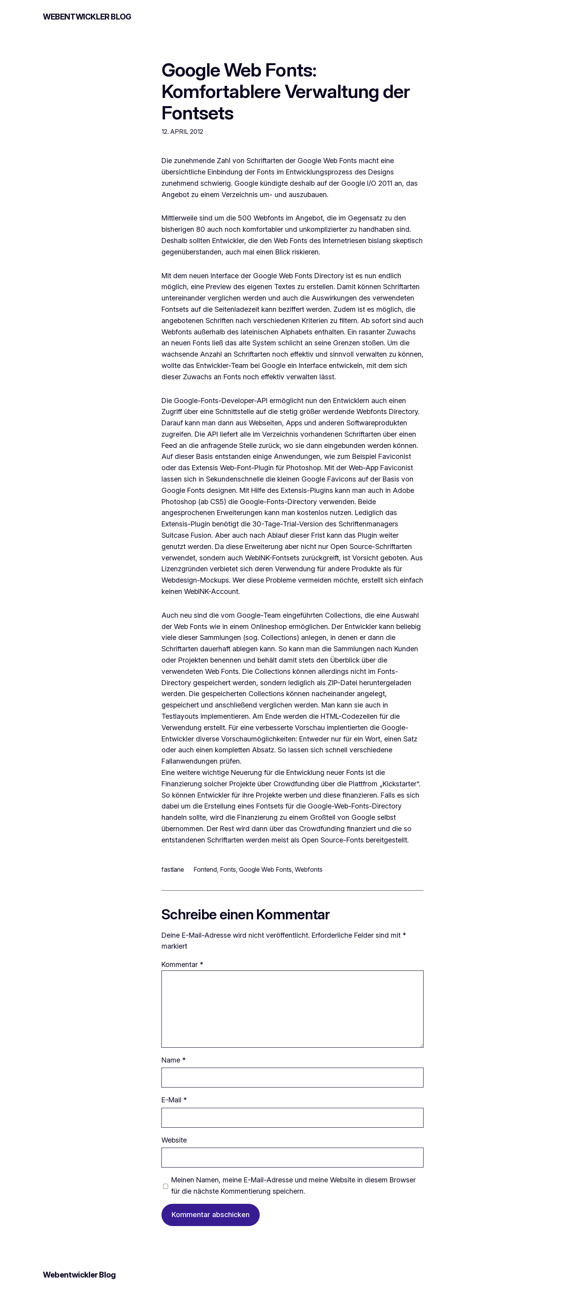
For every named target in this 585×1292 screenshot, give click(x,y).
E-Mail (174, 1100)
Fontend (205, 869)
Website (174, 1140)
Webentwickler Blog (87, 16)
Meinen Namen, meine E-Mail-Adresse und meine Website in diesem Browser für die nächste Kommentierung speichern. (293, 1185)
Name (173, 1060)
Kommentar (182, 964)
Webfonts (309, 869)
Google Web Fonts (265, 869)
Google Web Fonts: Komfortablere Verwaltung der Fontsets (285, 91)
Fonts (228, 869)
